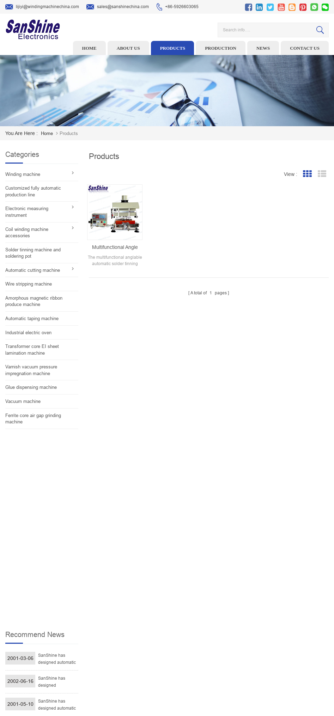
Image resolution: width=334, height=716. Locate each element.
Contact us (305, 48)
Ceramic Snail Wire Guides (142, 609)
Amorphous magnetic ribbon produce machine (33, 301)
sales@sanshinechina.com (117, 7)
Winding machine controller (142, 620)
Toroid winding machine (139, 588)
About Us (204, 609)
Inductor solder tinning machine (147, 653)
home (47, 133)
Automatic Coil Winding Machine (147, 642)
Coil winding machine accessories (26, 233)
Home (89, 48)
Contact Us (206, 631)
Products (173, 48)
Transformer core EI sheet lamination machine (32, 350)
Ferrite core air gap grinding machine (33, 419)
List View (322, 174)
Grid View (307, 174)
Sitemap (204, 653)
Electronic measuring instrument (26, 212)
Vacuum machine (23, 401)
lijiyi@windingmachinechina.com (42, 7)
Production (220, 48)
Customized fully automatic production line (33, 191)
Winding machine (22, 174)
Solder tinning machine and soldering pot (33, 253)
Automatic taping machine (32, 318)
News (263, 48)
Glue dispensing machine (31, 387)
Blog (200, 642)
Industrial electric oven (28, 332)
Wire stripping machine (28, 284)
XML (200, 664)
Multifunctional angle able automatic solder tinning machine (114, 247)
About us (128, 48)
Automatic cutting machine (32, 270)
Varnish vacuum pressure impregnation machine (31, 370)
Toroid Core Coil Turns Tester (144, 631)
